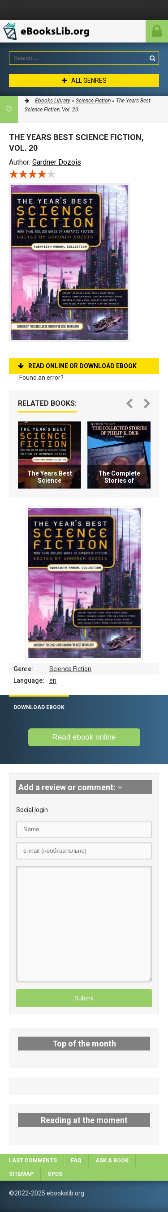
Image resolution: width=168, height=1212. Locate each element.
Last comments (33, 1160)
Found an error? (41, 377)
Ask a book (112, 1160)
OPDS (54, 1174)
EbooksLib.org (51, 31)
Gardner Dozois (56, 162)
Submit (84, 998)
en (52, 680)
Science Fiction (70, 668)
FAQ (76, 1160)
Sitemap (21, 1174)
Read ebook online (84, 737)
